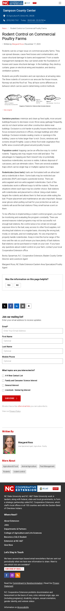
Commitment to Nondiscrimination (27, 583)
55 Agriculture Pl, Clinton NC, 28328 (18, 16)
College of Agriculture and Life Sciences (23, 533)
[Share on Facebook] (10, 306)
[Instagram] (12, 575)
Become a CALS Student (15, 537)
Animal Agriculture (29, 466)
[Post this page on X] (4, 306)
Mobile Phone (8, 357)
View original (8, 110)
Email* (5, 326)
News (4, 28)
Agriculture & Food (10, 466)
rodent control (19, 472)
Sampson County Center (19, 10)
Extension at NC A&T (13, 541)
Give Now (8, 545)
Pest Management (47, 466)
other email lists (24, 406)
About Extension (11, 521)
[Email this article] (22, 306)
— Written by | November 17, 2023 (21, 44)
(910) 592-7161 (11, 20)
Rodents (6, 472)
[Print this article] (28, 306)
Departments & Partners (15, 529)
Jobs (6, 525)
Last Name (7, 346)
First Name (7, 336)
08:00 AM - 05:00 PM (36, 20)
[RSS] (17, 575)
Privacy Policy (15, 411)
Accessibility (23, 607)
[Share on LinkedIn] (16, 306)
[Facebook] (6, 575)
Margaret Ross (18, 44)
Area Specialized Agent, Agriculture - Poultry (32, 446)
